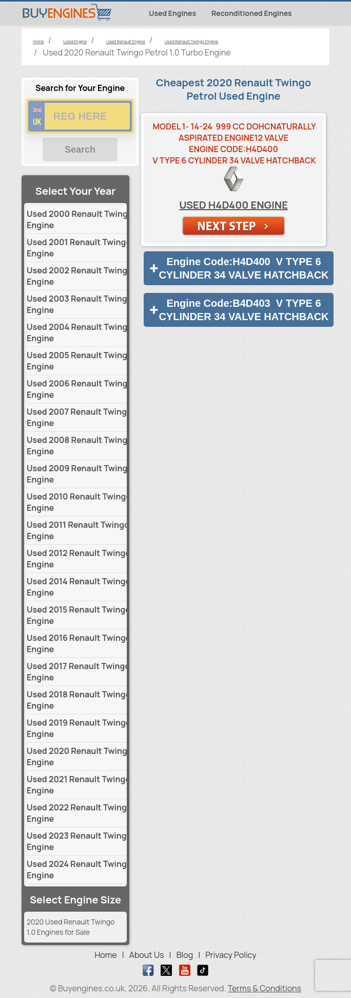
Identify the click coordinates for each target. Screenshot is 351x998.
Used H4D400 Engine (233, 205)
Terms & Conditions (264, 988)
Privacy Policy (230, 954)
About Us (146, 954)
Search (80, 149)
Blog (185, 954)
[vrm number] (80, 116)
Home (105, 954)
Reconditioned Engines (251, 13)
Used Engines (172, 13)
